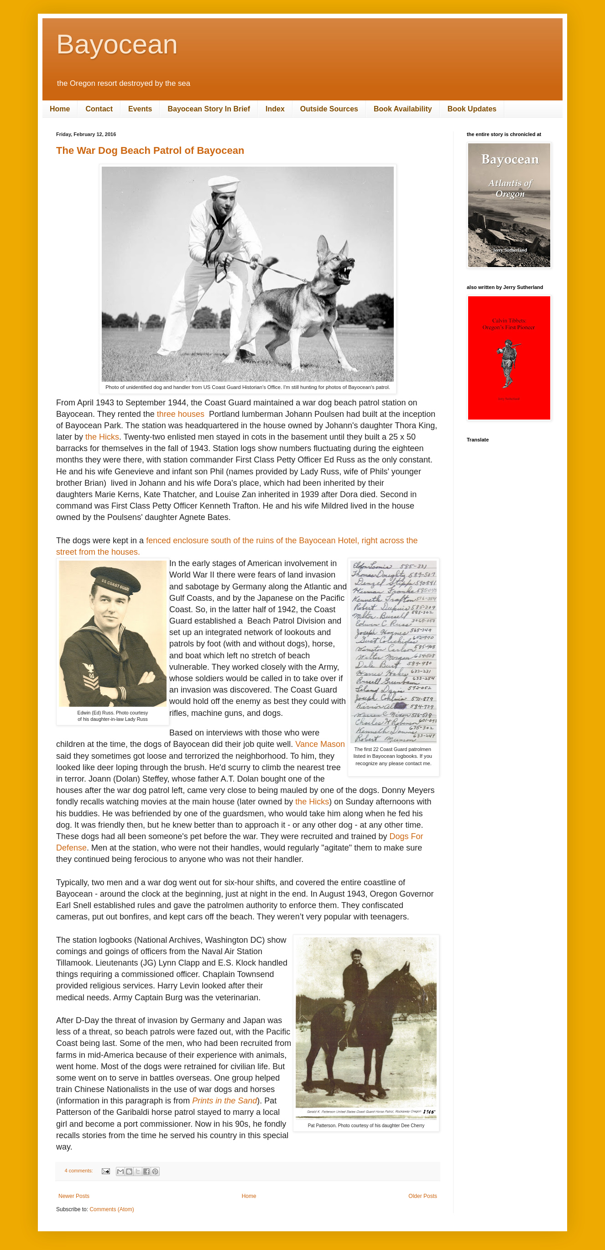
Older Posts (422, 1196)
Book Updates (472, 109)
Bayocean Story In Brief (208, 109)
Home (60, 109)
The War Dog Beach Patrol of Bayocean (150, 150)
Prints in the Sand (224, 1100)
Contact (99, 109)
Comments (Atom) (111, 1209)
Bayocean (117, 44)
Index (275, 109)
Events (140, 109)
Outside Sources (329, 109)
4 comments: (79, 1170)
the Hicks (102, 436)
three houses (182, 414)
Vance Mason (320, 744)
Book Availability (403, 109)
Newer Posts (73, 1196)
